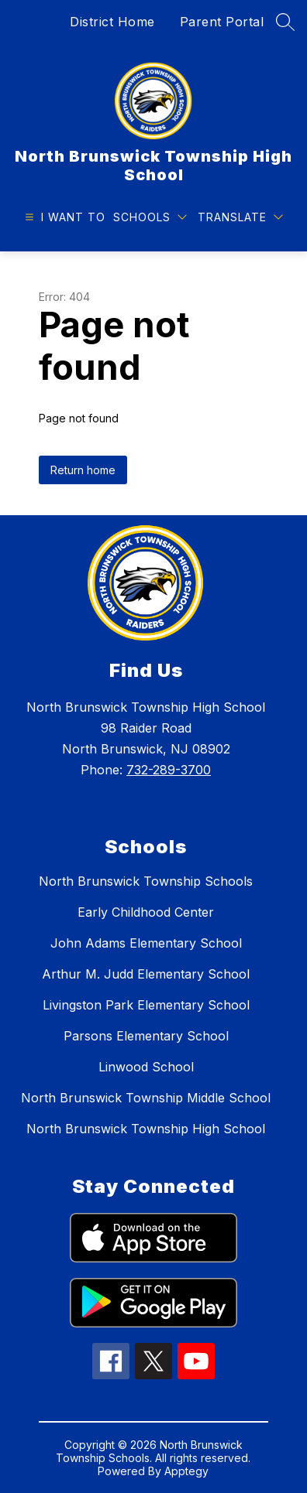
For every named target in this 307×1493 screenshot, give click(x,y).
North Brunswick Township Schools (146, 881)
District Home (112, 21)
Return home (83, 470)
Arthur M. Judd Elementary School (146, 974)
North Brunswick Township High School (145, 1128)
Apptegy (186, 1471)
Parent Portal (222, 21)
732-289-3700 (168, 769)
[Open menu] (63, 217)
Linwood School (146, 1066)
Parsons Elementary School (146, 1036)
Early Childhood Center (146, 912)
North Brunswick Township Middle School (146, 1097)
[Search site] (285, 21)
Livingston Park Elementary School (146, 1005)
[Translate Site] (240, 217)
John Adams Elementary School (146, 943)
